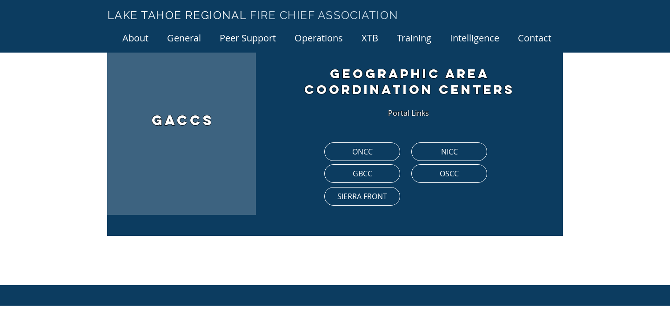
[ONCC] (362, 151)
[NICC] (449, 151)
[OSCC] (449, 173)
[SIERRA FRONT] (362, 196)
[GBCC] (362, 173)
